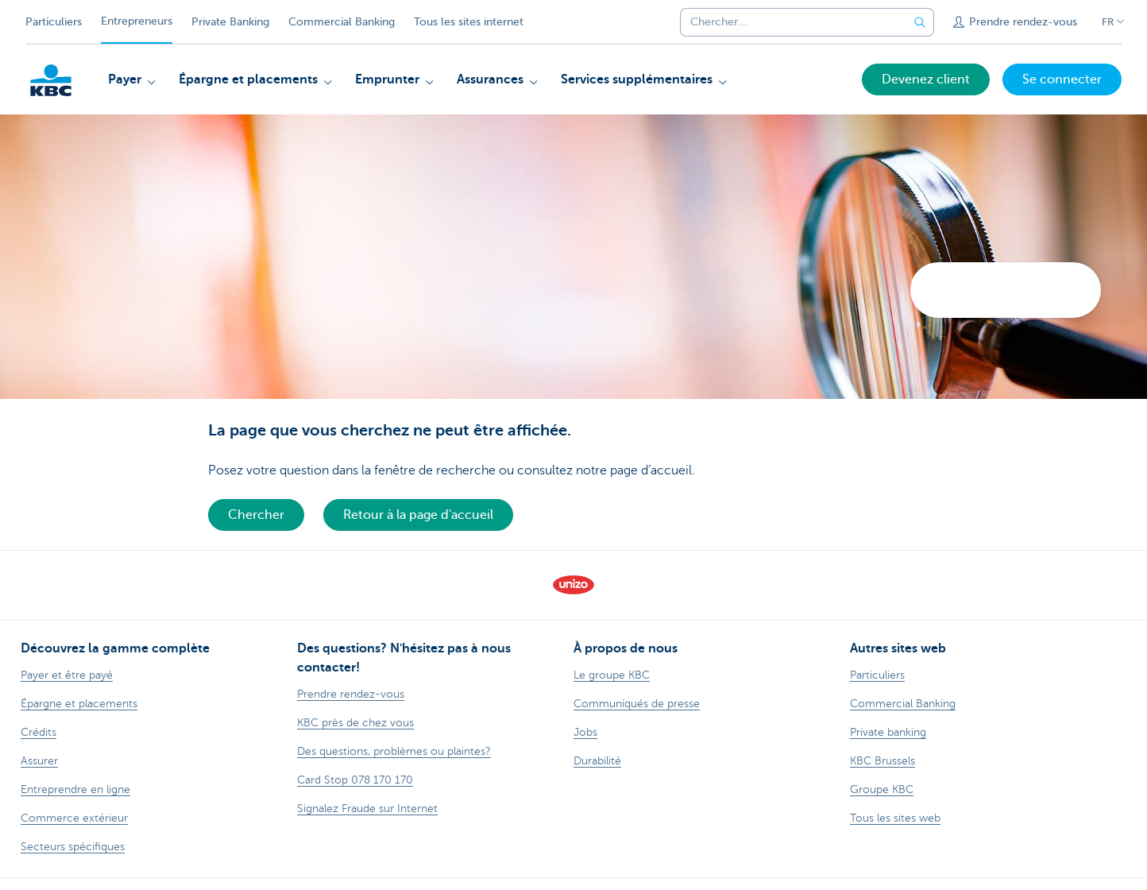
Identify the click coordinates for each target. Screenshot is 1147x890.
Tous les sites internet (468, 22)
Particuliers (53, 22)
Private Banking (230, 22)
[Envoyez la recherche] (920, 22)
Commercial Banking (341, 22)
